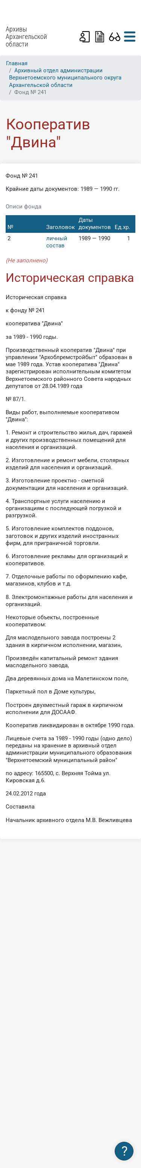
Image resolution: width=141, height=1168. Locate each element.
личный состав (56, 242)
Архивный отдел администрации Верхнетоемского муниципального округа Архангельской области (65, 77)
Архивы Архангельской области (26, 36)
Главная (16, 63)
